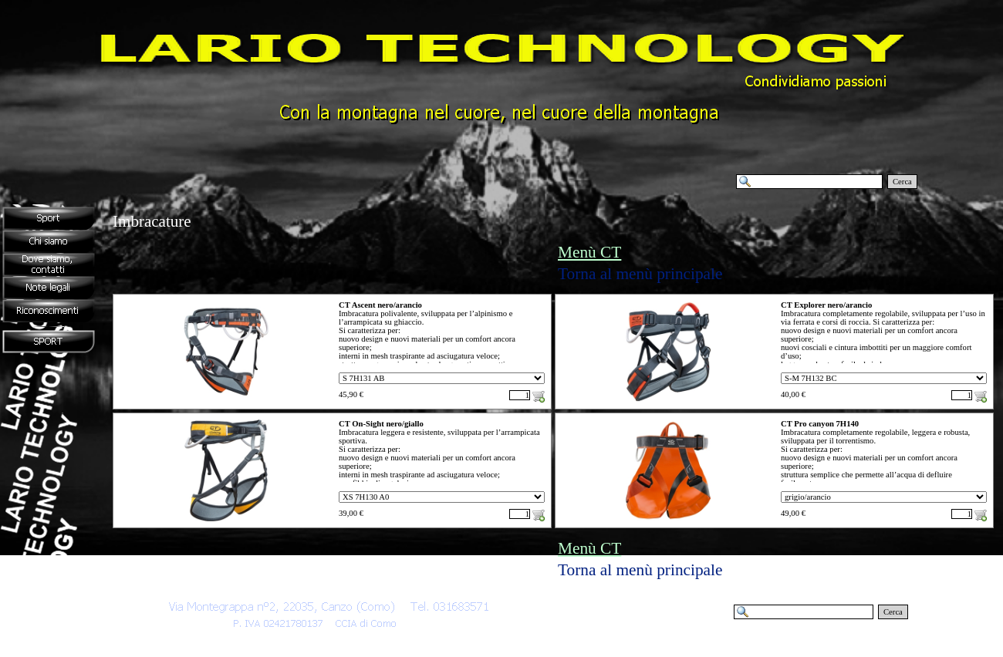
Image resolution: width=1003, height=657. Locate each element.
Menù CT (589, 252)
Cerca (902, 181)
